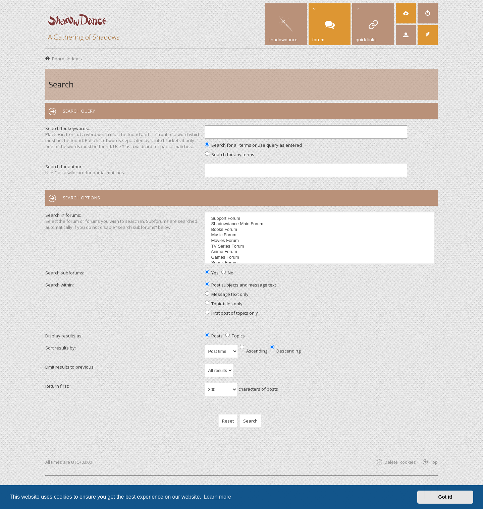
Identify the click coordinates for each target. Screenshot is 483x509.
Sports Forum (320, 263)
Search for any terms (229, 154)
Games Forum (320, 257)
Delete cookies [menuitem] (400, 462)
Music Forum (320, 235)
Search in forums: (63, 215)
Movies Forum (320, 241)
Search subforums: (64, 273)
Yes (212, 273)
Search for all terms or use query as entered (253, 145)
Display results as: (64, 336)
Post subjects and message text (240, 285)
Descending (285, 351)
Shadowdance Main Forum (320, 224)
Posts (214, 336)
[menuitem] (406, 13)
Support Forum (320, 218)
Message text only (227, 294)
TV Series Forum (320, 246)
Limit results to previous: (70, 367)
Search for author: (64, 167)
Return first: (57, 386)
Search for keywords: (67, 128)
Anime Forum (320, 252)
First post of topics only (231, 313)
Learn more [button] (217, 497)
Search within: (59, 285)
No (227, 273)
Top (434, 462)
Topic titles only (224, 304)
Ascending (253, 351)
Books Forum (320, 230)
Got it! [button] (445, 497)
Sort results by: (60, 348)
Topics (235, 336)
